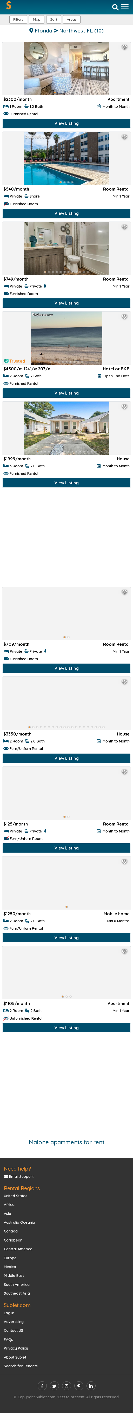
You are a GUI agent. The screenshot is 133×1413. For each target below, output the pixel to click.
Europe (10, 1258)
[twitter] (54, 1385)
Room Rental (116, 189)
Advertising (14, 1321)
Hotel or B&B (116, 368)
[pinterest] (78, 1385)
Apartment (119, 99)
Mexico (10, 1266)
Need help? (17, 1168)
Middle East (14, 1275)
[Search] (115, 7)
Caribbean (13, 1240)
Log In (9, 1313)
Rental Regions (22, 1188)
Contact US (13, 1330)
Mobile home (117, 913)
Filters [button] (18, 19)
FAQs (8, 1339)
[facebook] (42, 1385)
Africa (9, 1204)
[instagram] (66, 1385)
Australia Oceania (19, 1222)
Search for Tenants (21, 1366)
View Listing (67, 123)
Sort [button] (53, 19)
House (123, 458)
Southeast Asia (17, 1293)
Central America (18, 1249)
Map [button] (37, 19)
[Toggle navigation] (125, 6)
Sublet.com (17, 1305)
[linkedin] (91, 1385)
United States (15, 1196)
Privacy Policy (16, 1348)
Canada (11, 1231)
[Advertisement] (66, 538)
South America (17, 1284)
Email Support (19, 1176)
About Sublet (15, 1357)
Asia (7, 1213)
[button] (72, 19)
